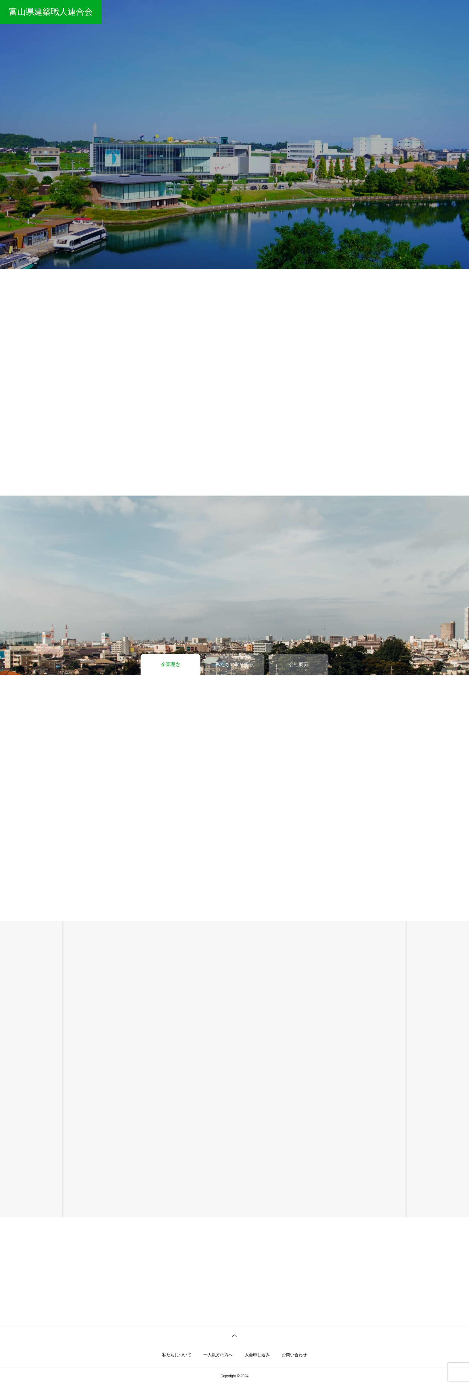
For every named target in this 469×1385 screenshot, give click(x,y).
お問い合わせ (435, 12)
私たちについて (318, 12)
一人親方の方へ (359, 12)
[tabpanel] (234, 134)
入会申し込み (398, 12)
